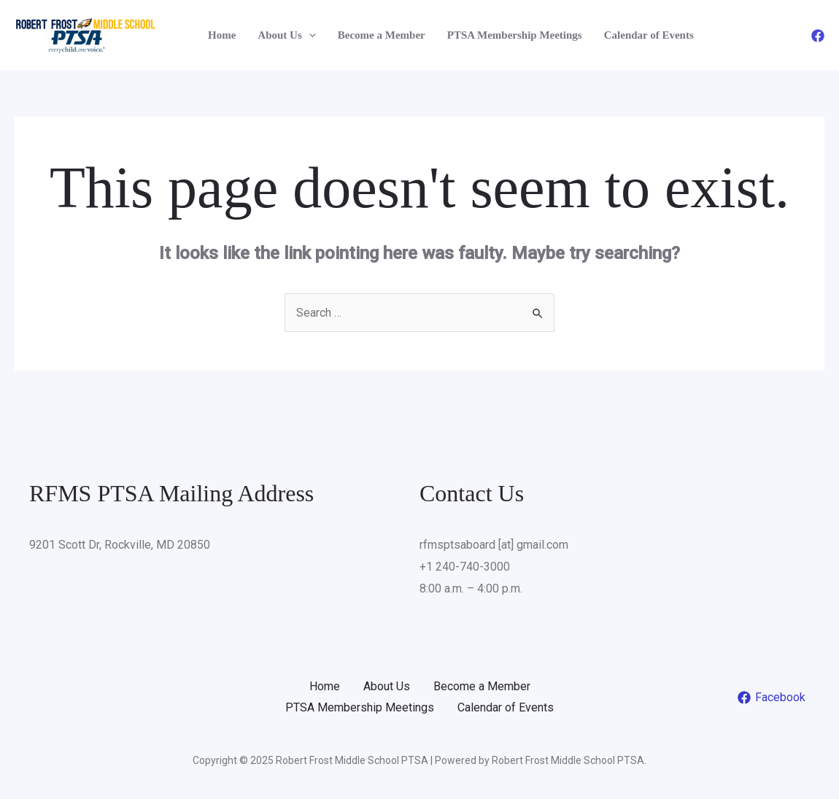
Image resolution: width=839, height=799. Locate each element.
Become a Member (381, 35)
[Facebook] (817, 35)
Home (222, 35)
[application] (309, 35)
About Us (286, 35)
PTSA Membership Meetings (514, 35)
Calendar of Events (649, 35)
